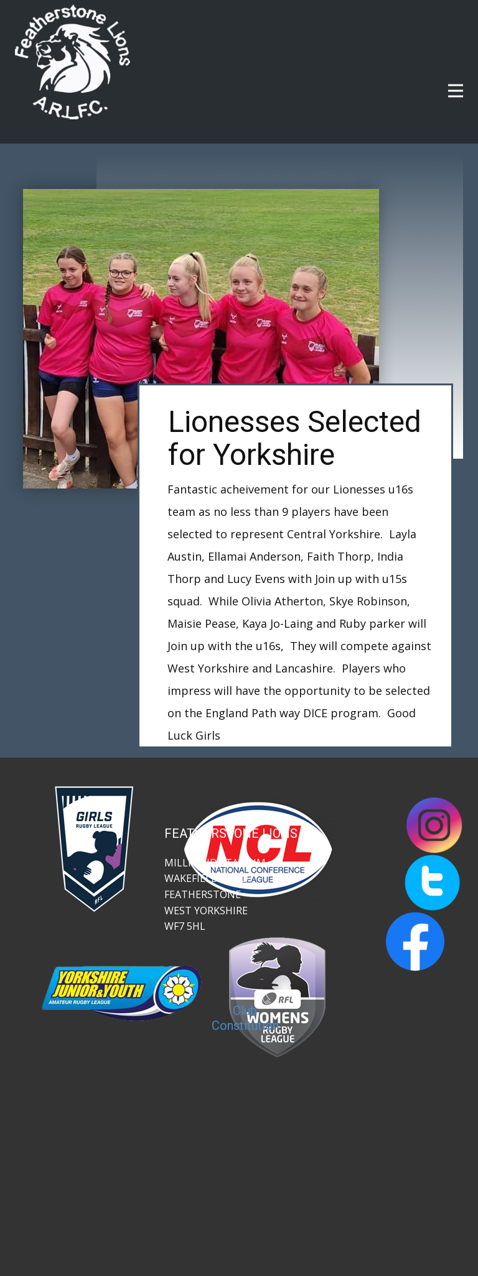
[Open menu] (455, 91)
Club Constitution (245, 1018)
